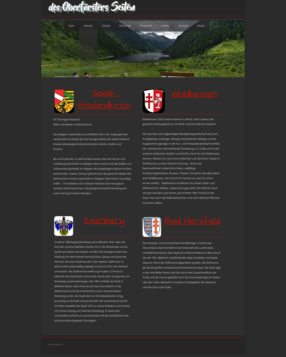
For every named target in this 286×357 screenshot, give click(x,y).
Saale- (106, 92)
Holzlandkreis (104, 105)
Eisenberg (104, 220)
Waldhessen (194, 93)
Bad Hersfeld (192, 221)
